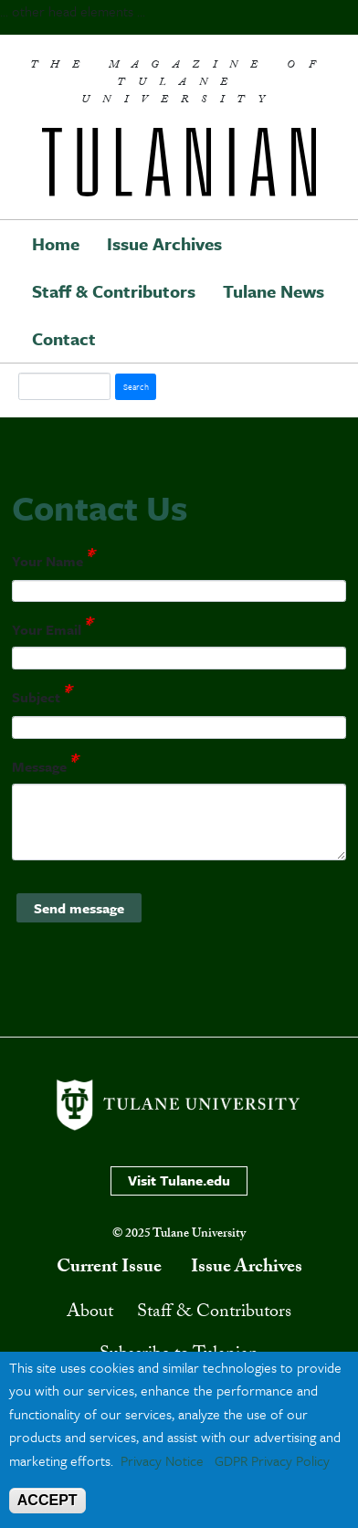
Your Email (46, 630)
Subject (36, 697)
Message (39, 766)
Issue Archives (164, 243)
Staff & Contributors (113, 291)
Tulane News (273, 291)
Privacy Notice (162, 1460)
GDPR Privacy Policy (272, 1460)
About (90, 1313)
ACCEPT (47, 1500)
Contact (64, 338)
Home (55, 243)
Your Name (47, 561)
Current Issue (109, 1268)
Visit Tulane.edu (179, 1180)
